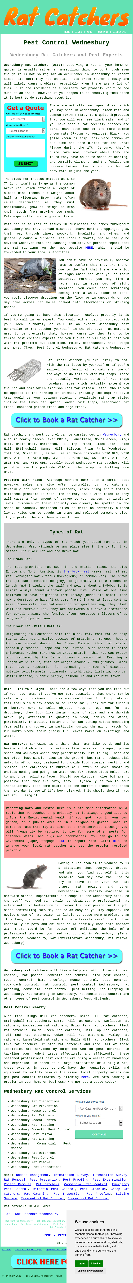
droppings (49, 297)
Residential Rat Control (42, 1198)
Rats (75, 79)
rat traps (107, 374)
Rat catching (15, 434)
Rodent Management (32, 1175)
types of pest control (35, 998)
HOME (67, 32)
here (85, 1077)
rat (114, 105)
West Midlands (96, 998)
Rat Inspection (67, 1194)
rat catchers (117, 329)
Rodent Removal (17, 1184)
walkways (30, 753)
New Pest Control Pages (28, 1250)
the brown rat (77, 571)
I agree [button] (81, 1263)
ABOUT (90, 32)
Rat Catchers (48, 1184)
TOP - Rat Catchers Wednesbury (31, 1214)
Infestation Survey (70, 1175)
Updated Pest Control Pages (62, 1250)
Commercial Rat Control (85, 1184)
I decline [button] (95, 1263)
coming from (69, 293)
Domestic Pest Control (54, 1189)
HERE (89, 247)
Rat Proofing (99, 1194)
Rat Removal (14, 1179)
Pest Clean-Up (93, 1189)
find (18, 1016)
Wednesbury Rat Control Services (47, 1091)
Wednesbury (112, 434)
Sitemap (6, 1250)
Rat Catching (36, 1194)
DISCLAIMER (120, 32)
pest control (108, 1049)
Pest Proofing (75, 1179)
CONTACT (103, 32)
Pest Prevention (44, 1179)
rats (62, 265)
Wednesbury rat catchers (26, 970)
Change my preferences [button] (90, 1270)
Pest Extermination (110, 1179)
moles (28, 484)
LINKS (78, 32)
